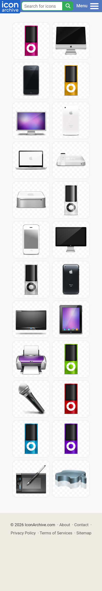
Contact (81, 524)
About (64, 524)
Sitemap (84, 533)
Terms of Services (56, 533)
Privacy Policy (23, 533)
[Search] (67, 6)
